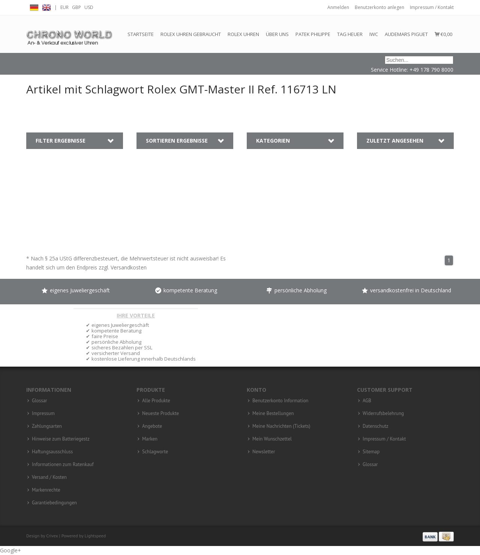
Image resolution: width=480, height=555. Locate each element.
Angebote (152, 426)
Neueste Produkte (160, 413)
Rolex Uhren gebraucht (190, 34)
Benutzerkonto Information (280, 401)
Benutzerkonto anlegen (379, 7)
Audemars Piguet (406, 34)
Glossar (39, 401)
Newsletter (263, 452)
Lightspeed (95, 535)
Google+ (10, 550)
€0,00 (443, 34)
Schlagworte (155, 452)
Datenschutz (375, 426)
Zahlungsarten (47, 426)
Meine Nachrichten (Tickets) (281, 426)
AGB (367, 401)
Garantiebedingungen (54, 503)
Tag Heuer (350, 34)
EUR (64, 7)
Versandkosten (129, 267)
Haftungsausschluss (52, 452)
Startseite (141, 34)
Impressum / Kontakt (432, 7)
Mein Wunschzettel (272, 439)
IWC (373, 34)
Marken (150, 439)
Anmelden (338, 7)
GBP (76, 7)
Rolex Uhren (243, 34)
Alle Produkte (156, 401)
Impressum (43, 413)
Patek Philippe (313, 34)
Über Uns (277, 34)
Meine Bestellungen (273, 413)
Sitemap (371, 452)
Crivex (52, 535)
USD (88, 7)
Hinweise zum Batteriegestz (61, 439)
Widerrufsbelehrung (383, 413)
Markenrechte (46, 490)
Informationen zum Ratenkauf (63, 464)
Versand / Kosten (49, 477)
